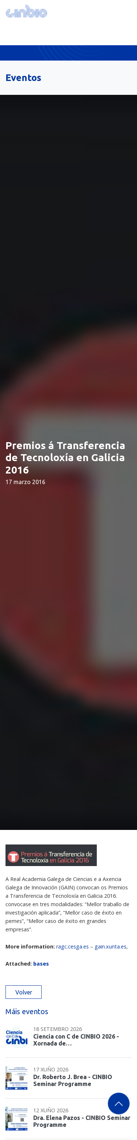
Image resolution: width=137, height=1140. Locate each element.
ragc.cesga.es (72, 946)
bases (41, 963)
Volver (23, 992)
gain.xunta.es (110, 946)
